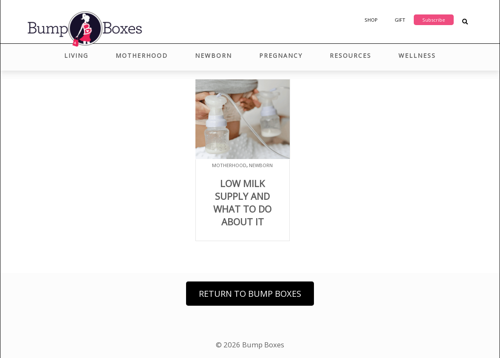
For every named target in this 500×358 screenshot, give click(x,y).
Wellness (417, 55)
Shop (371, 20)
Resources (350, 55)
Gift (400, 20)
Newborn (213, 55)
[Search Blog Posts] (465, 21)
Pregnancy (280, 55)
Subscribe (433, 20)
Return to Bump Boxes (250, 293)
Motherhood (142, 55)
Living (76, 55)
